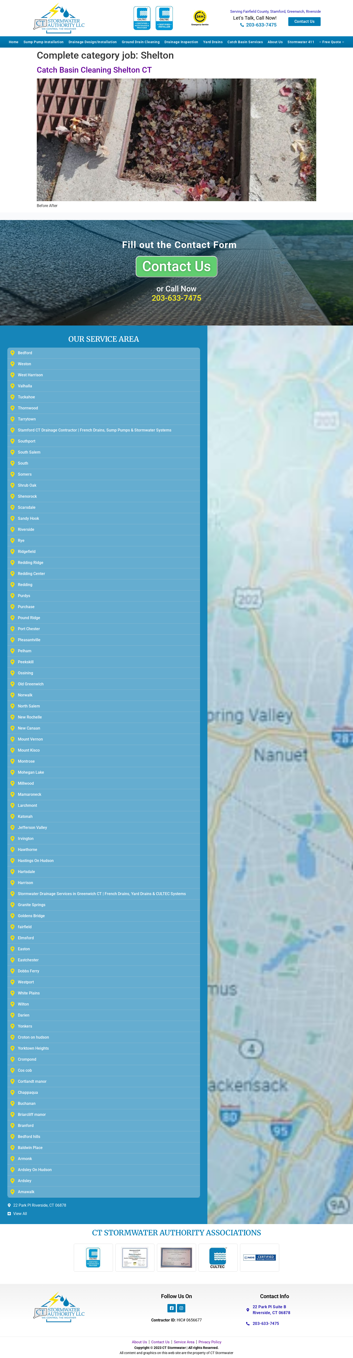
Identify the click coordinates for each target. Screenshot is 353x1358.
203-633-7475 (176, 298)
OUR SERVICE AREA (103, 339)
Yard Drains (213, 42)
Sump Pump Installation (44, 42)
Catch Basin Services (245, 42)
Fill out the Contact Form (179, 244)
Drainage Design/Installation (93, 42)
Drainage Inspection (181, 42)
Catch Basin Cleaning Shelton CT (94, 70)
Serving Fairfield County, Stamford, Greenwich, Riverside (275, 11)
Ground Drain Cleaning (141, 42)
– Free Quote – (331, 42)
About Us (275, 42)
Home (14, 42)
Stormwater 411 (301, 42)
